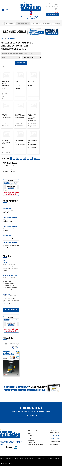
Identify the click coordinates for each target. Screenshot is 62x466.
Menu (5, 10)
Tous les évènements (11, 309)
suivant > (36, 158)
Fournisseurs (7, 208)
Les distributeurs (10, 23)
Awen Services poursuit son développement (11, 246)
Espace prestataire (52, 14)
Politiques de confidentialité (6, 463)
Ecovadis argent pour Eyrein (11, 238)
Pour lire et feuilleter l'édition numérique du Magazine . (14, 345)
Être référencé (36, 23)
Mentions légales (40, 458)
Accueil (3, 38)
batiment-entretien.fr (54, 435)
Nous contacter (31, 416)
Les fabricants (46, 23)
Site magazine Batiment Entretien (35, 444)
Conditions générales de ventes (55, 458)
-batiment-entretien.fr (55, 438)
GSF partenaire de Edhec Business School (10, 220)
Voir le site (5, 98)
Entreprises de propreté (23, 23)
